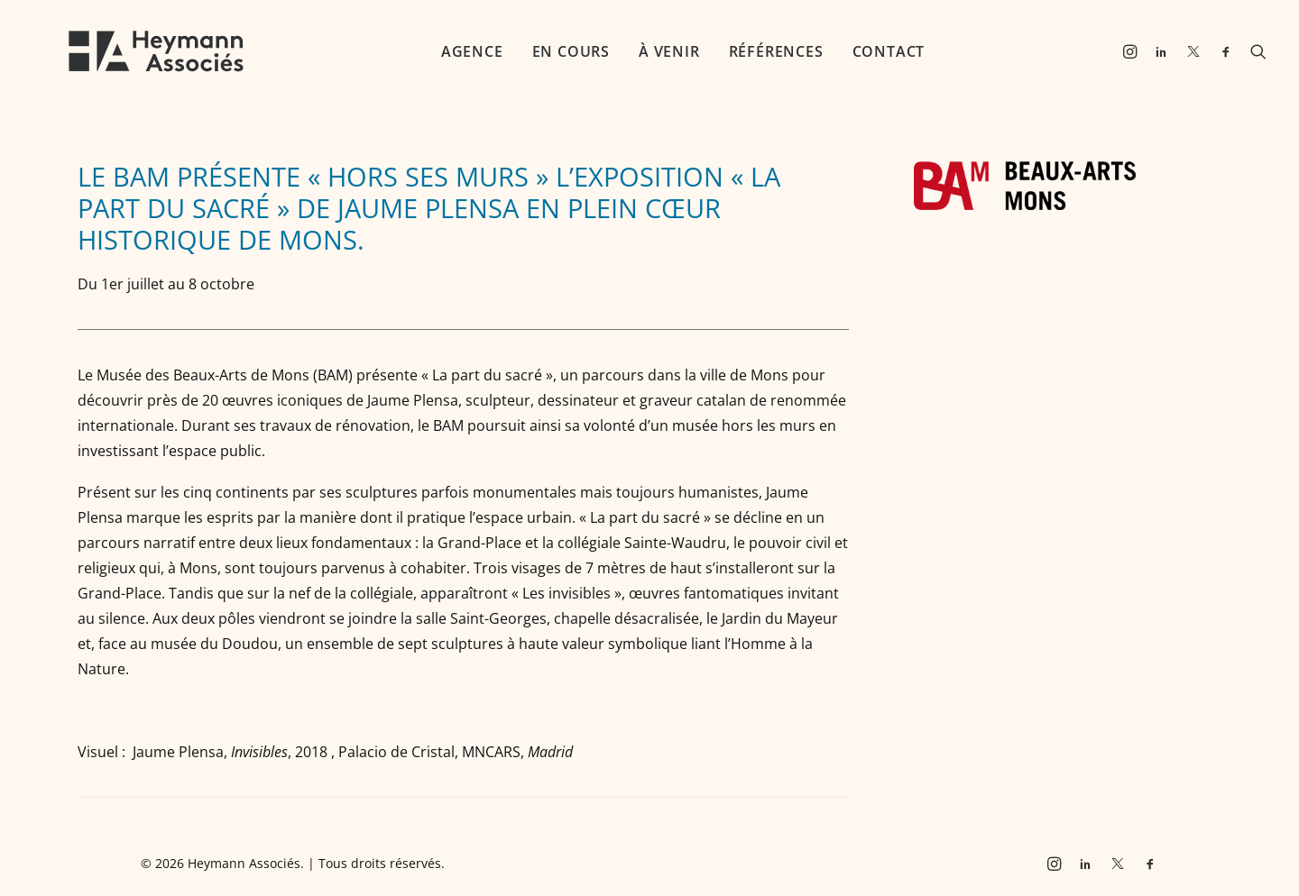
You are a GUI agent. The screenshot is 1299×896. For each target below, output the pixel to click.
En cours (542, 51)
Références (747, 51)
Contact (860, 51)
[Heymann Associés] (127, 51)
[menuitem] (443, 51)
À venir (640, 51)
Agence (443, 51)
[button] (1132, 51)
